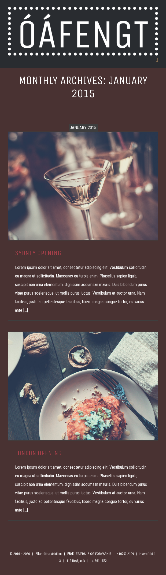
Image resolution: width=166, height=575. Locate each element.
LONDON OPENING (38, 453)
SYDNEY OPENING (38, 253)
